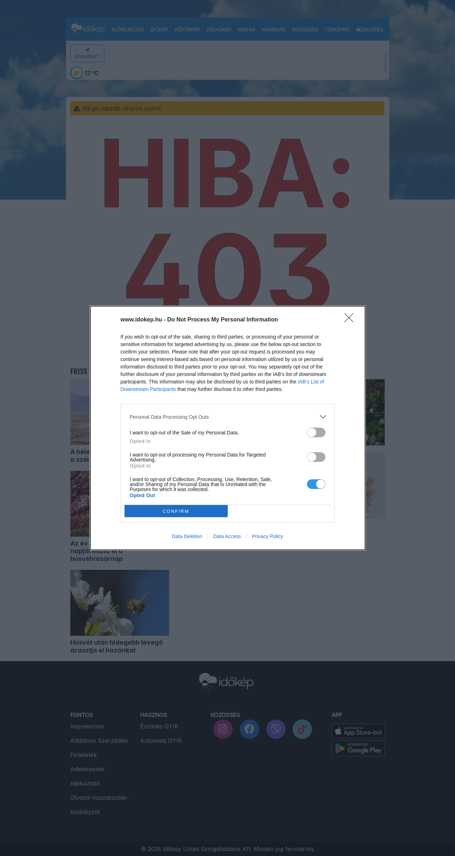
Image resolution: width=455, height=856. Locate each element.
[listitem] (227, 417)
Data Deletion (187, 536)
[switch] (316, 432)
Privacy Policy (267, 536)
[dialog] (227, 428)
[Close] (351, 320)
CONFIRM (176, 511)
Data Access (227, 536)
